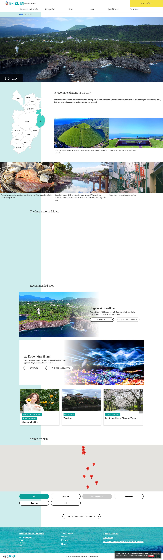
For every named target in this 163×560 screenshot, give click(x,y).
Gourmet (34, 503)
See (21, 540)
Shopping (65, 496)
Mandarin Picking (30, 422)
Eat (21, 545)
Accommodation (97, 496)
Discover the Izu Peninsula (29, 9)
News (64, 544)
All (34, 496)
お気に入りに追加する (127, 319)
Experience (24, 543)
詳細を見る (105, 319)
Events (71, 9)
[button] (22, 407)
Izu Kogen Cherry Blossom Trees (120, 418)
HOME (21, 14)
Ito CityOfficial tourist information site (83, 516)
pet (66, 503)
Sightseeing (128, 496)
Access (65, 536)
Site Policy (108, 537)
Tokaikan (68, 418)
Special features (113, 9)
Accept (151, 555)
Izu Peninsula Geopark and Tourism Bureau (123, 541)
